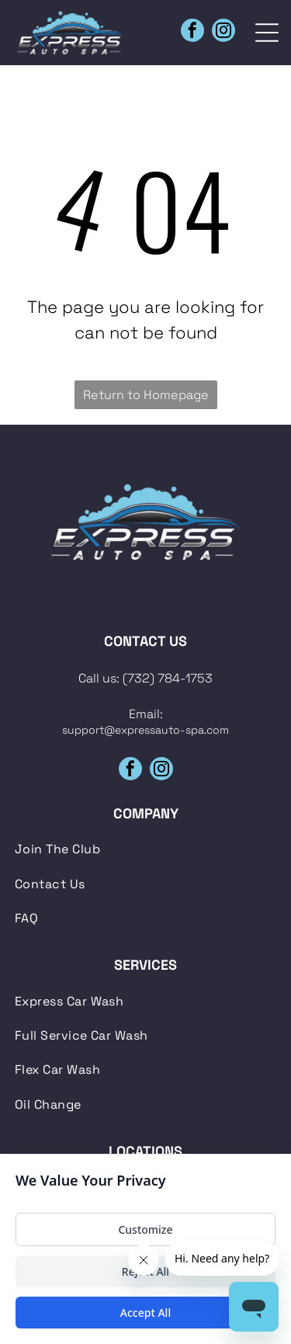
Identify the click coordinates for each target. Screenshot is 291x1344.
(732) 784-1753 (168, 678)
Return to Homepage (146, 395)
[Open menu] (267, 32)
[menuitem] (146, 849)
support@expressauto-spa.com (145, 730)
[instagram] (223, 32)
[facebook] (192, 32)
